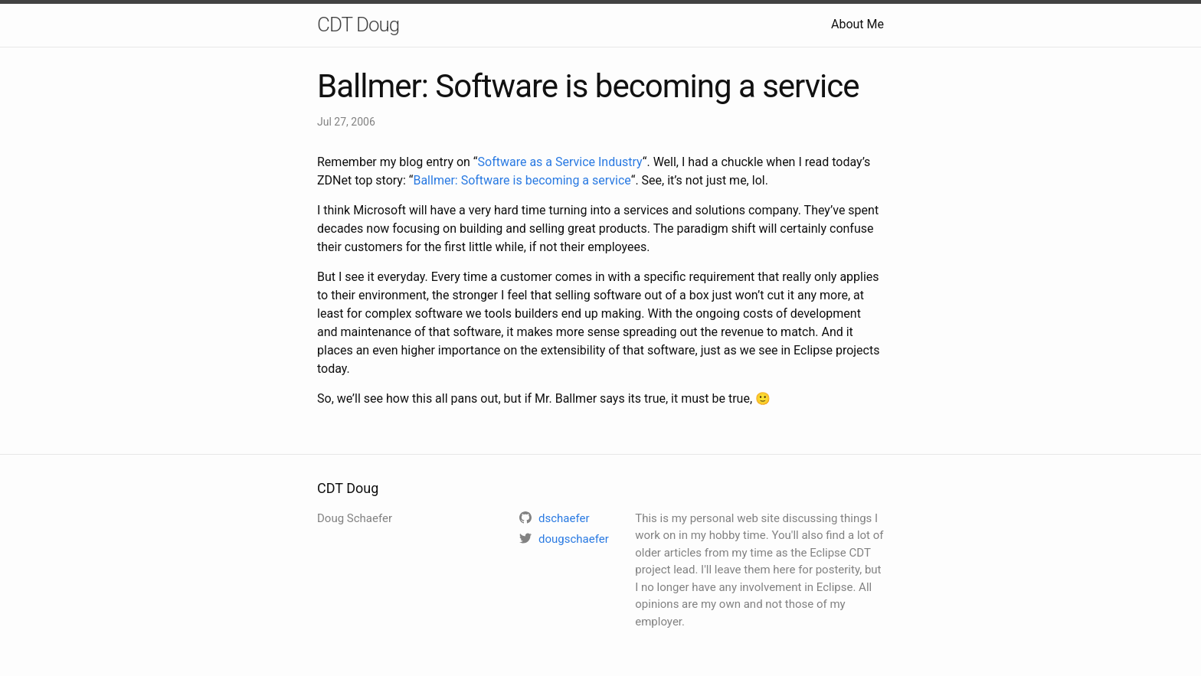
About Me (857, 24)
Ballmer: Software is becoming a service (521, 180)
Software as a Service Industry (560, 162)
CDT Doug (358, 24)
